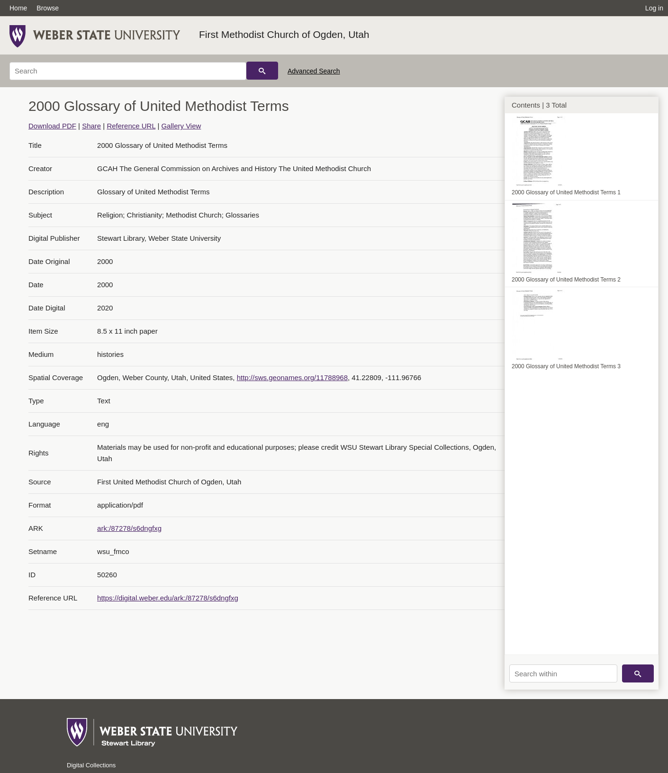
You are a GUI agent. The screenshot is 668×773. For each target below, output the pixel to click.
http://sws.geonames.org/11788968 (292, 377)
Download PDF (52, 126)
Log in (654, 8)
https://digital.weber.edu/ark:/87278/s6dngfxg (167, 598)
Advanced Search (314, 71)
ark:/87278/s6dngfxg (129, 528)
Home (18, 8)
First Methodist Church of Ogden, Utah (284, 34)
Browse (47, 8)
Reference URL (131, 126)
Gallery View (181, 126)
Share (91, 126)
